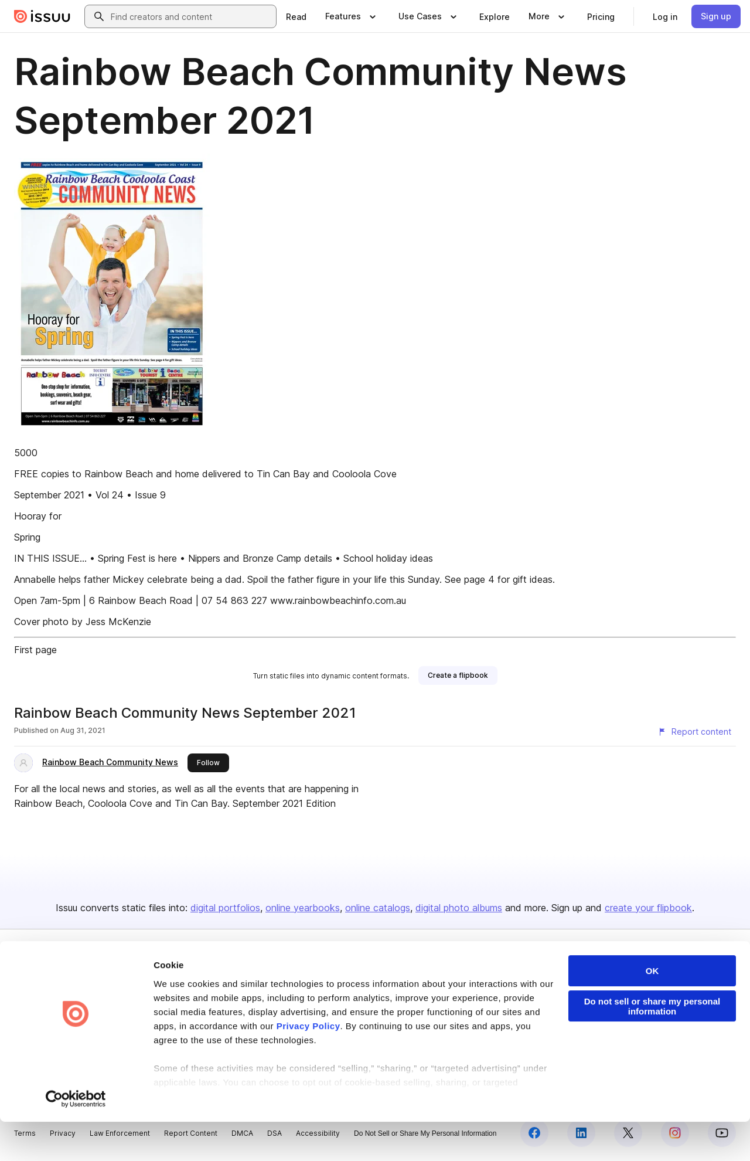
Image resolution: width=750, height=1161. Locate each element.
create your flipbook (648, 908)
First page (35, 650)
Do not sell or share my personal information (652, 1045)
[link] (296, 16)
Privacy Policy (308, 1065)
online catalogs (377, 908)
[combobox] (191, 16)
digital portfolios (225, 908)
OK (652, 1010)
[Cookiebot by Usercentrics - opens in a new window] (76, 1138)
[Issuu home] (42, 16)
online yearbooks (302, 908)
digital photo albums (458, 908)
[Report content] (694, 732)
